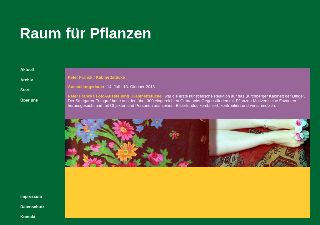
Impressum (31, 196)
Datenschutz (32, 206)
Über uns (29, 100)
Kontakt (27, 216)
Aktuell (27, 69)
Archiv (26, 80)
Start (25, 90)
